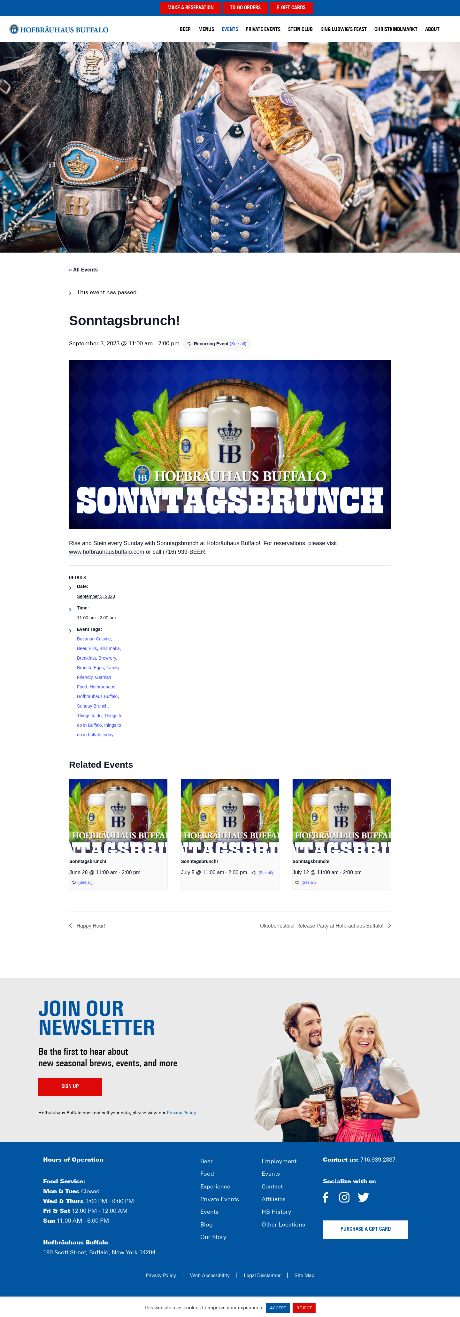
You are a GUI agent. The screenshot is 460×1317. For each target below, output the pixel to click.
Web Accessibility (210, 1276)
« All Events (83, 269)
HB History (276, 1212)
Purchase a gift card (366, 1229)
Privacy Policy (181, 1113)
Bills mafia (109, 648)
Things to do (89, 715)
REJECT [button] (304, 1308)
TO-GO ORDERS (245, 8)
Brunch (84, 667)
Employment (279, 1162)
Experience (215, 1187)
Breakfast (86, 658)
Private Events (219, 1200)
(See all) (238, 343)
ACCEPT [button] (278, 1308)
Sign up (70, 1086)
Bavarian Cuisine (94, 638)
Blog (206, 1225)
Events (209, 1212)
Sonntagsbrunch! (87, 861)
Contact (272, 1187)
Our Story (213, 1238)
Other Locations (283, 1225)
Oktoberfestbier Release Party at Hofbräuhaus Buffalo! (322, 926)
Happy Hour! (90, 926)
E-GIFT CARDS (291, 8)
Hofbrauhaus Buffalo (97, 696)
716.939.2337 (377, 1160)
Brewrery (107, 658)
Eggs (99, 667)
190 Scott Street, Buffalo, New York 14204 (99, 1253)
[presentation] (118, 816)
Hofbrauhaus (102, 686)
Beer (81, 648)
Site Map (304, 1276)
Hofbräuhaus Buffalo (58, 28)
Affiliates (274, 1200)
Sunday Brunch (92, 706)
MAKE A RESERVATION (190, 8)
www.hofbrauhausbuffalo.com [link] (106, 552)
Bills (93, 648)
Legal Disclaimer (262, 1276)
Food (207, 1174)
